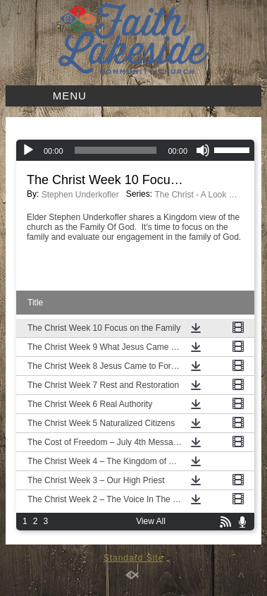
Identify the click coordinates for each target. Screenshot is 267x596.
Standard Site (134, 558)
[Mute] (203, 150)
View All (151, 521)
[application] (135, 150)
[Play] (28, 150)
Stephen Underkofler (80, 195)
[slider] (116, 150)
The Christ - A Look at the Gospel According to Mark (196, 195)
